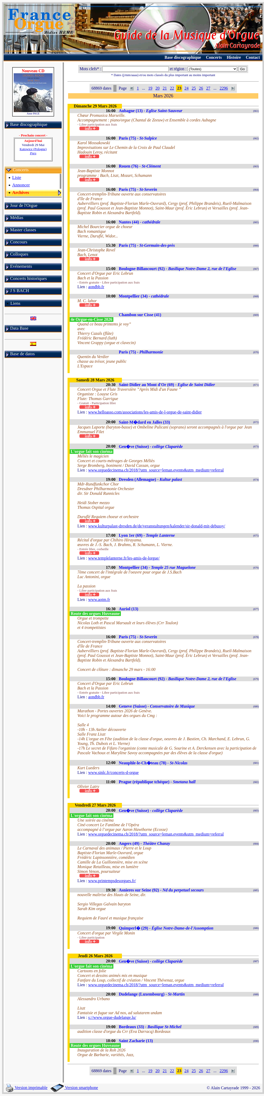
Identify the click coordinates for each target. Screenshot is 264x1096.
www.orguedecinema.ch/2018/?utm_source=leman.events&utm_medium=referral (156, 470)
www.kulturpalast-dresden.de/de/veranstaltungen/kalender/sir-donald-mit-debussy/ (156, 526)
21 (165, 88)
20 (157, 88)
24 (186, 88)
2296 (223, 88)
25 (194, 88)
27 (208, 88)
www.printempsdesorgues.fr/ (112, 881)
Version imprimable (26, 1087)
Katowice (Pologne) (33, 151)
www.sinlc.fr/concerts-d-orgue (113, 772)
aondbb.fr (96, 287)
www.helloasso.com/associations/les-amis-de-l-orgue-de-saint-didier (145, 412)
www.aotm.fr (99, 599)
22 (172, 88)
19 (150, 88)
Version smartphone (74, 1087)
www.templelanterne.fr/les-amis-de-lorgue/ (124, 558)
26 (201, 88)
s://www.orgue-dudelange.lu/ (112, 1017)
